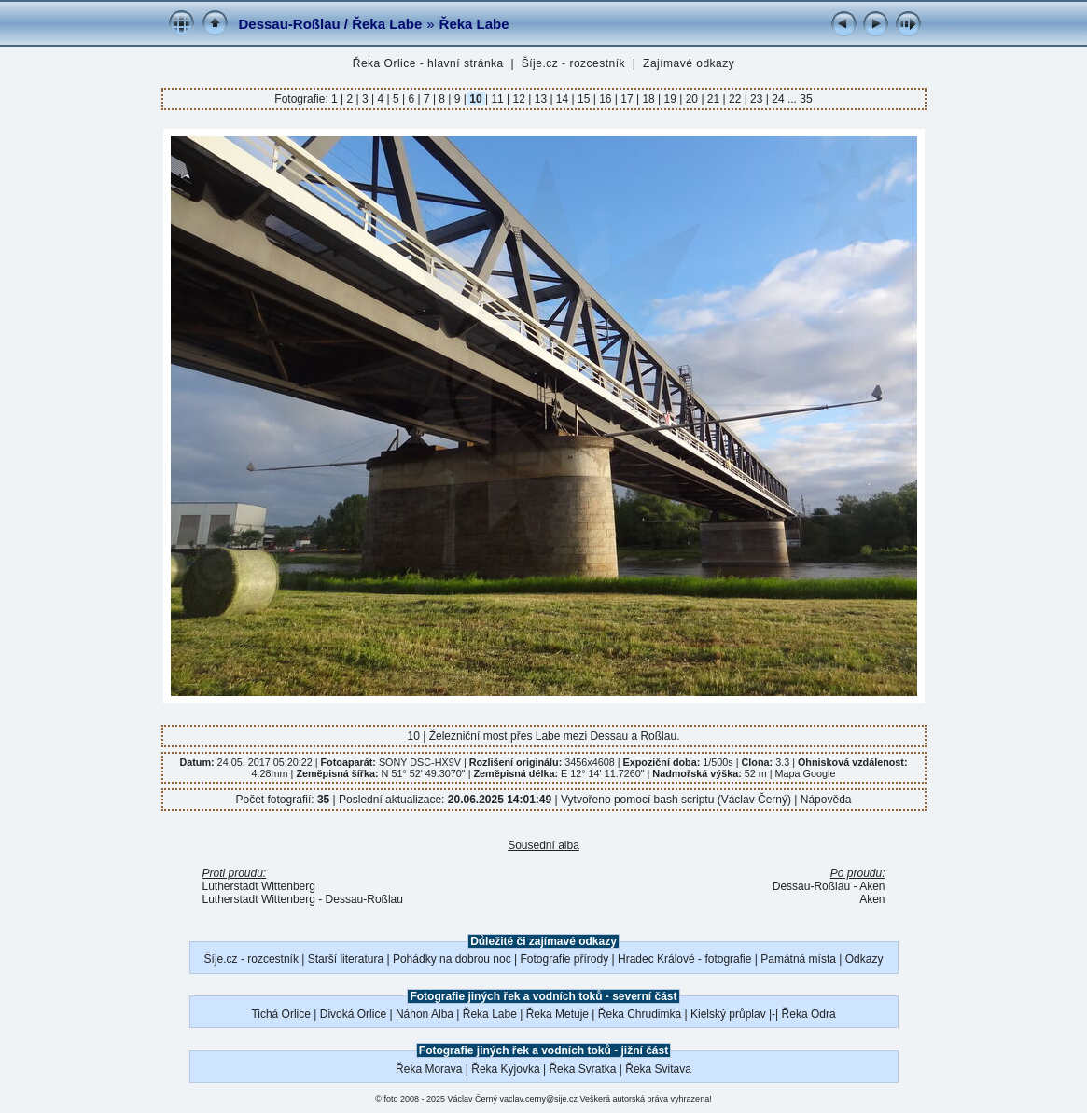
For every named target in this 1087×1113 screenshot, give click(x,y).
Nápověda (826, 799)
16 (605, 98)
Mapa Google (805, 773)
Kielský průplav (728, 1014)
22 (735, 98)
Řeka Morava (429, 1069)
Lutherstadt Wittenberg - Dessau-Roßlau (302, 899)
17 (627, 98)
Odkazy (864, 959)
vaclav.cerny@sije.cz (539, 1099)
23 (756, 98)
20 (691, 98)
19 (670, 98)
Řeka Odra (809, 1014)
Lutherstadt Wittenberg (258, 886)
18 (648, 98)
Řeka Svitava (658, 1069)
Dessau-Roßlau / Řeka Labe (331, 24)
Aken (872, 899)
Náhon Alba (424, 1014)
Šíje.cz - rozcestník (573, 63)
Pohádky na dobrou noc (452, 959)
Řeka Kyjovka (505, 1069)
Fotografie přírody (565, 959)
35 (806, 98)
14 (562, 98)
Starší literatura (345, 959)
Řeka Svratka (582, 1069)
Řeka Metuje (557, 1014)
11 (497, 98)
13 (540, 98)
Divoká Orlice (353, 1014)
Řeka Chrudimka (639, 1014)
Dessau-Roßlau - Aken (829, 886)
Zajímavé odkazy (688, 63)
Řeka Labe (474, 24)
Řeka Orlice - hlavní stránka (428, 63)
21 (713, 98)
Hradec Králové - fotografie (684, 959)
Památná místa (798, 959)
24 (778, 98)
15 (584, 98)
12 (518, 98)
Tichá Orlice (281, 1014)
